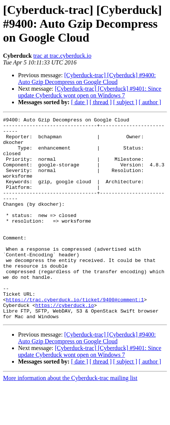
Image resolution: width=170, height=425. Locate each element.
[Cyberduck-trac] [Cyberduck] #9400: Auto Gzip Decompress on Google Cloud (87, 78)
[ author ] (150, 102)
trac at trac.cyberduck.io (62, 55)
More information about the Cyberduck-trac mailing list (70, 418)
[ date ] (79, 102)
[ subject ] (125, 102)
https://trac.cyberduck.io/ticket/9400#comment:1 (75, 336)
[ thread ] (101, 102)
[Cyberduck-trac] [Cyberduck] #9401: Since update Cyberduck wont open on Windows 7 (89, 92)
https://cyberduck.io (64, 343)
